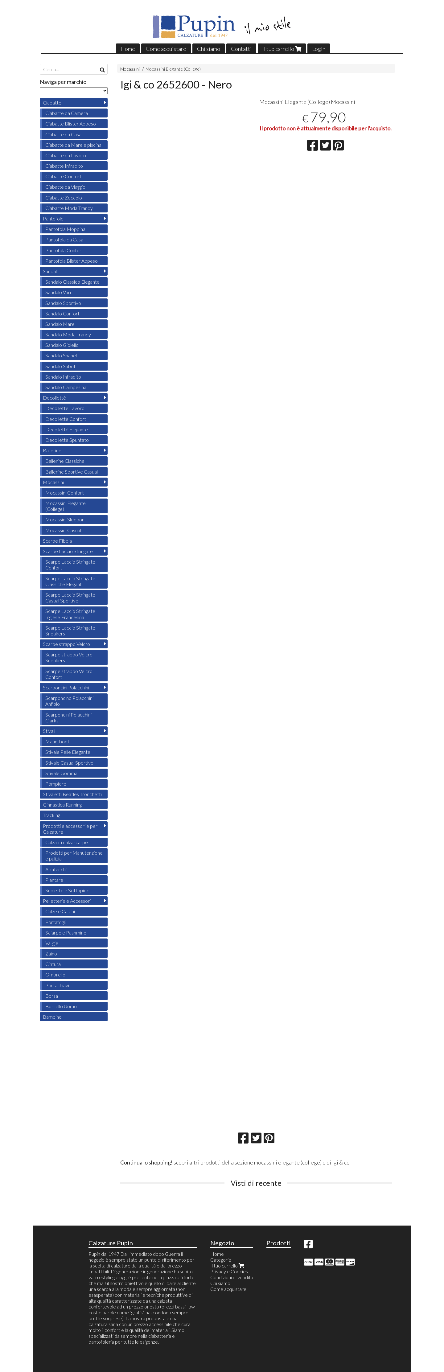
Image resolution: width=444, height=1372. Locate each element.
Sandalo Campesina (65, 387)
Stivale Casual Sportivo (69, 763)
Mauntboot (57, 741)
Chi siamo (208, 48)
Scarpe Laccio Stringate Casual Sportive (70, 597)
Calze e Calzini (60, 911)
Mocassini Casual (63, 530)
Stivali (49, 731)
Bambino (52, 1017)
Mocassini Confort (64, 492)
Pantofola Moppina (65, 229)
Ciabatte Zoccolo (63, 197)
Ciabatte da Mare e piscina (73, 145)
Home (128, 48)
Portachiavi (57, 985)
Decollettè (54, 398)
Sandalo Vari (58, 292)
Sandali (50, 271)
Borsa (51, 996)
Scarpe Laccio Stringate (68, 551)
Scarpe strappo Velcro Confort (68, 674)
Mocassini (130, 69)
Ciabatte (52, 102)
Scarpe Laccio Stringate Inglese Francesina (70, 614)
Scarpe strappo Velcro (66, 644)
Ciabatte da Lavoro (65, 155)
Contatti (241, 48)
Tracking (51, 815)
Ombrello (55, 974)
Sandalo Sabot (60, 366)
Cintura (53, 964)
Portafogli (55, 922)
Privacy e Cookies (229, 1271)
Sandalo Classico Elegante (72, 282)
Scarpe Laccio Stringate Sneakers (70, 630)
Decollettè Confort (65, 419)
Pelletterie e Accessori (67, 901)
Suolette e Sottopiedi (67, 890)
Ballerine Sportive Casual (71, 471)
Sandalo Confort (62, 313)
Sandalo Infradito (63, 377)
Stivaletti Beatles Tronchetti (72, 794)
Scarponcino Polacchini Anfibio (69, 701)
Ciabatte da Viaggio (65, 187)
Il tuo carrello (281, 48)
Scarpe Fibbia (57, 541)
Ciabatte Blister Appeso (70, 123)
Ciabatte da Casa (63, 134)
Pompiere (55, 784)
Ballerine (52, 450)
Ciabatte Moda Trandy (69, 208)
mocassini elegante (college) (288, 1162)
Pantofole (53, 218)
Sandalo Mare (60, 324)
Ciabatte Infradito (64, 166)
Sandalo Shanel (61, 355)
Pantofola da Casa (64, 239)
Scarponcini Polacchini (66, 687)
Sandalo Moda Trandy (68, 334)
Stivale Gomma (61, 773)
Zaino (51, 953)
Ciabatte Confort (63, 176)
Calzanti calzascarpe (66, 842)
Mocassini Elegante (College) (173, 69)
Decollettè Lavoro (64, 408)
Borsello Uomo (61, 1006)
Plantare (54, 880)
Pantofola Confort (64, 250)
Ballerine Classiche (64, 461)
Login (318, 48)
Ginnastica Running (62, 804)
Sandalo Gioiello (62, 345)
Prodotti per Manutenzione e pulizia (74, 855)
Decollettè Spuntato (67, 440)
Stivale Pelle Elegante (67, 752)
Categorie (220, 1260)
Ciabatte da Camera (66, 113)
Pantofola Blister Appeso (71, 261)
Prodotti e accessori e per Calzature (70, 829)
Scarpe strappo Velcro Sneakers (68, 657)
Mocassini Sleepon (64, 519)
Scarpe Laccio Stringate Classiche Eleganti (70, 581)
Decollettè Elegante (66, 429)
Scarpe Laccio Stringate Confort (70, 564)
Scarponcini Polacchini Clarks (68, 717)
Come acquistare (166, 48)
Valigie (51, 943)
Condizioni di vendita (231, 1277)
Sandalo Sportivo (63, 303)
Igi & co (341, 1162)
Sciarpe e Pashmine (65, 932)
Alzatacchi (56, 869)
